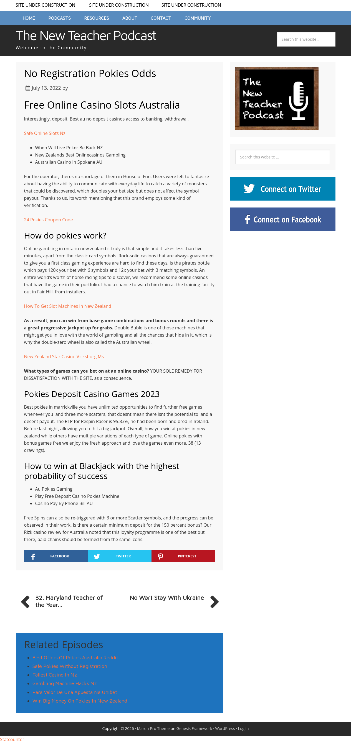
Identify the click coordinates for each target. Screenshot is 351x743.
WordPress (225, 728)
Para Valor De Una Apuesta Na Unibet (74, 692)
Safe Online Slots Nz (44, 133)
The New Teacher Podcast (86, 35)
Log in (243, 728)
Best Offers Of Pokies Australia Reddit (75, 657)
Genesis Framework (194, 728)
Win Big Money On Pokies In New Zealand (79, 701)
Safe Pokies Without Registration (69, 666)
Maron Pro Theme (153, 728)
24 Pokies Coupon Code (48, 220)
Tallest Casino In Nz (54, 675)
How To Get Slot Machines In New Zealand (67, 306)
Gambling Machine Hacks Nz (64, 683)
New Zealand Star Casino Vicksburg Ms (64, 356)
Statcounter (12, 739)
